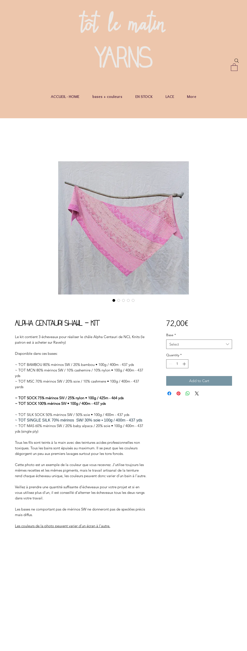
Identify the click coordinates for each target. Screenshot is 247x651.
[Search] (237, 61)
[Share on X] (197, 393)
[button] (234, 67)
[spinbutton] (177, 364)
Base (171, 335)
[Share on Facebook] (169, 393)
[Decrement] (170, 364)
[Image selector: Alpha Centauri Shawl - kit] (113, 300)
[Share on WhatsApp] (188, 393)
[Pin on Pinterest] (178, 393)
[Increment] (185, 364)
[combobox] (199, 344)
